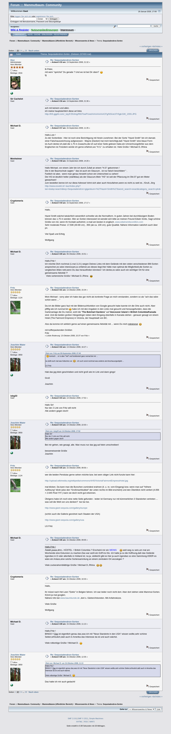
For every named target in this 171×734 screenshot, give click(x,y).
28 (26, 50)
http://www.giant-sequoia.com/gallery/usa (64, 520)
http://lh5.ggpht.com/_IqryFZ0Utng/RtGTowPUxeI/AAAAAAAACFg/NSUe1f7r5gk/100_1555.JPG (90, 114)
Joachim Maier (17, 344)
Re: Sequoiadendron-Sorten (64, 60)
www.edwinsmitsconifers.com (129, 222)
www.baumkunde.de (70, 598)
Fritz (12, 287)
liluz (12, 60)
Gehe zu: (124, 709)
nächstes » (157, 46)
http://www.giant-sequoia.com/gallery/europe (66, 508)
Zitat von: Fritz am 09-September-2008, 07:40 (63, 353)
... (24, 50)
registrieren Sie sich (44, 16)
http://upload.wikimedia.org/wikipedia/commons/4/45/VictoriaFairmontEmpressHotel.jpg (86, 480)
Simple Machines (96, 718)
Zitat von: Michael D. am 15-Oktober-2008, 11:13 (64, 663)
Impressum (67, 29)
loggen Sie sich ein (23, 16)
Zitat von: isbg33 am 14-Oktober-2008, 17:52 (62, 431)
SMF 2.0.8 (72, 718)
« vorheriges (145, 46)
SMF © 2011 (83, 718)
